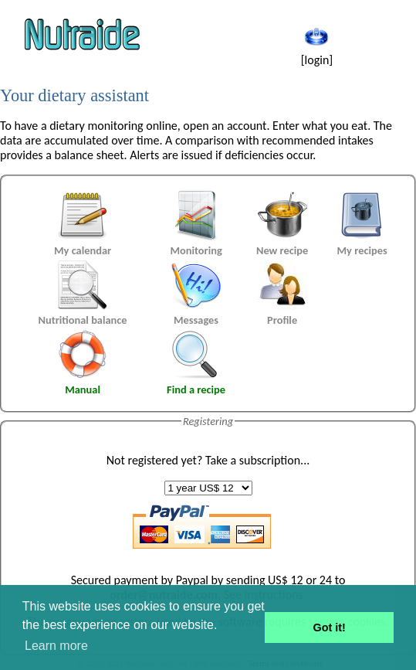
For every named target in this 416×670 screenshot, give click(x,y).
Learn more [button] (56, 645)
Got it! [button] (329, 627)
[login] (317, 52)
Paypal (192, 580)
